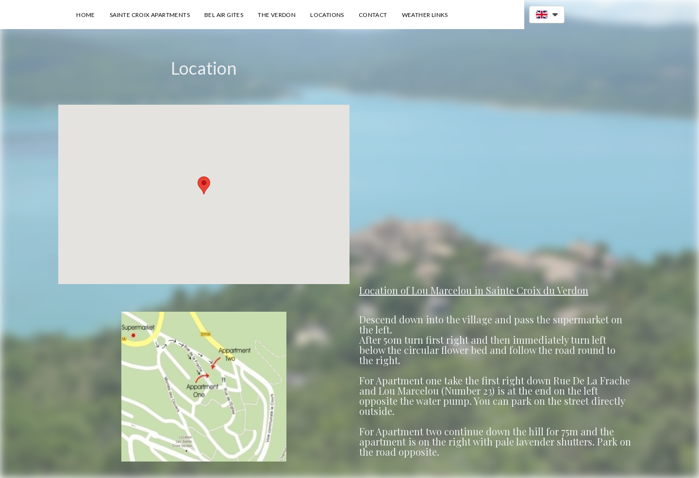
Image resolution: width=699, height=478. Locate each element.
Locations (327, 14)
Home (85, 14)
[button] (547, 14)
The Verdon (277, 14)
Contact (373, 14)
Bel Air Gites (223, 14)
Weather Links (425, 14)
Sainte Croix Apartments (150, 14)
